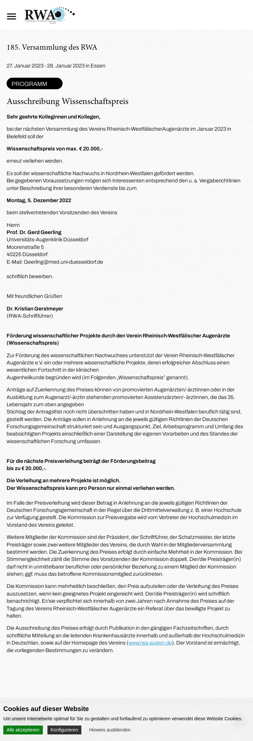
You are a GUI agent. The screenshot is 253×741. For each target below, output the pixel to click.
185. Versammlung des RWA (52, 48)
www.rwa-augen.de (150, 643)
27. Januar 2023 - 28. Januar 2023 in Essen (56, 65)
